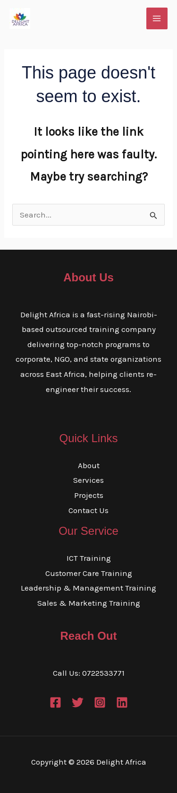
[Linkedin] (122, 702)
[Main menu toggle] (157, 18)
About (89, 465)
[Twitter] (78, 702)
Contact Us (88, 510)
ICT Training (89, 558)
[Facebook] (55, 702)
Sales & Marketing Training (88, 603)
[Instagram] (100, 702)
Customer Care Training (88, 573)
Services (88, 480)
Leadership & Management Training (88, 588)
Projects (88, 495)
